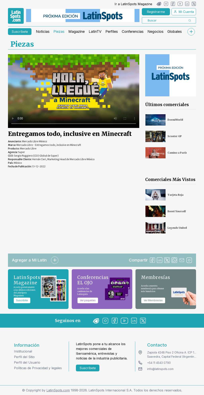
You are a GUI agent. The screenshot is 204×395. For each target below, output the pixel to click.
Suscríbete (20, 32)
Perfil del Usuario (27, 362)
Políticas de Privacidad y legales (38, 368)
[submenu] (191, 31)
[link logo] (16, 16)
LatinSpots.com (58, 390)
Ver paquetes (88, 300)
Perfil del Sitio (24, 357)
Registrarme (156, 12)
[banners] (82, 15)
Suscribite (22, 300)
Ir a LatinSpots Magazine (133, 4)
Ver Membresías (153, 300)
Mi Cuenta (184, 12)
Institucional (23, 351)
